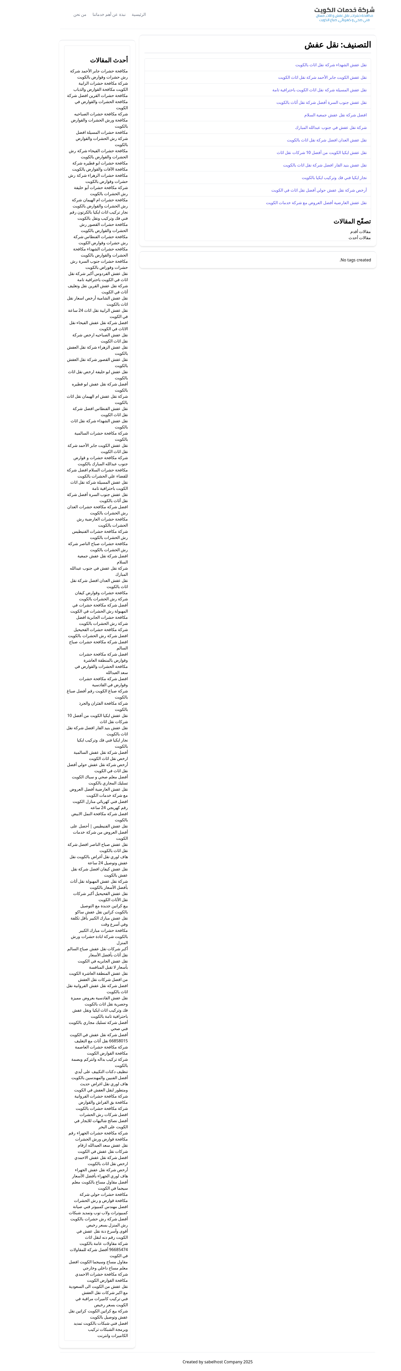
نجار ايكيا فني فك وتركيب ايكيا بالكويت (317, 177)
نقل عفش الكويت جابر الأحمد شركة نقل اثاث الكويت (305, 77)
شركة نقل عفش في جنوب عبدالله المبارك (314, 127)
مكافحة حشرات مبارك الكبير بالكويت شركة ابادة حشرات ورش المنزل (82, 936)
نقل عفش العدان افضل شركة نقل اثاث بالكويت (310, 140)
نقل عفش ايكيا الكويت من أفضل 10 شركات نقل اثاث (305, 152)
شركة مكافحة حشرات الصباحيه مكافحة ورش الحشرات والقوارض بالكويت (82, 120)
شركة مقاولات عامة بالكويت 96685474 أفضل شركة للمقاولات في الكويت (82, 1249)
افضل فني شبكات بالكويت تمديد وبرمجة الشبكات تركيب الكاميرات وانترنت (84, 1329)
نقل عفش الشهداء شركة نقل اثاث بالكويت (314, 65)
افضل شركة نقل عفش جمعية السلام (318, 115)
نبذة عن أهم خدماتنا (91, 14)
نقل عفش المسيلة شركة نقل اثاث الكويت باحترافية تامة (302, 90)
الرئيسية (122, 14)
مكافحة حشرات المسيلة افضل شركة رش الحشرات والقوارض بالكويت (85, 138)
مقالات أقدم (343, 231)
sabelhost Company (205, 1362)
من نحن (62, 14)
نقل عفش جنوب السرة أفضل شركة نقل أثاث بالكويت (304, 102)
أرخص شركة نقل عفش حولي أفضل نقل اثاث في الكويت (302, 190)
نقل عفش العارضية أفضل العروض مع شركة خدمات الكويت (299, 202)
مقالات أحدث (342, 237)
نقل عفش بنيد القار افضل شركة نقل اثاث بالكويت (308, 165)
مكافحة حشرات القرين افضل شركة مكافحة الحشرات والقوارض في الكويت (80, 101)
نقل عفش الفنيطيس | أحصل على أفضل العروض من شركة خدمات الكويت (82, 832)
